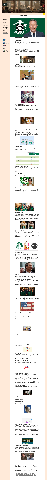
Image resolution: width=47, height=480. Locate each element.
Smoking (4, 29)
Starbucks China (20, 476)
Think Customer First (25, 476)
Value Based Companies (31, 476)
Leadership (30, 475)
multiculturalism (6, 23)
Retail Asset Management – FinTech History (6, 51)
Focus (23, 475)
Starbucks (17, 476)
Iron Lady (4, 20)
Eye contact (4, 23)
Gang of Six (5, 22)
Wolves (6, 25)
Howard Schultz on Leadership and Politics (26, 38)
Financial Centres (6, 29)
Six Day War (6, 27)
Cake (7, 27)
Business (16, 36)
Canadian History (4, 25)
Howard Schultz (26, 475)
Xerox (34, 476)
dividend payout (5, 19)
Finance (18, 36)
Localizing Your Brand (34, 475)
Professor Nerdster (5, 14)
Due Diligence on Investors (18, 475)
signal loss (4, 22)
